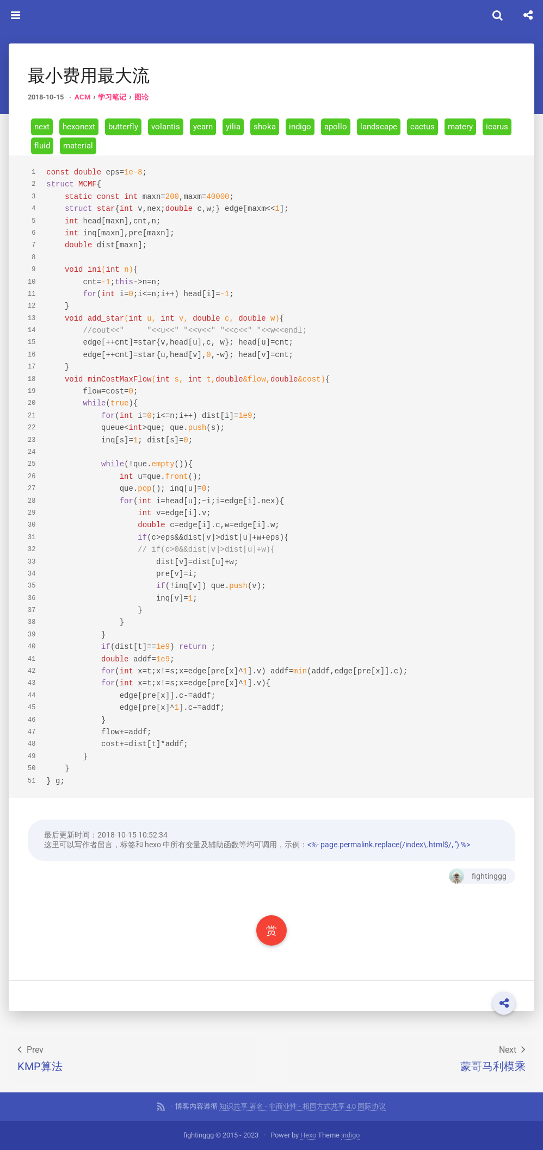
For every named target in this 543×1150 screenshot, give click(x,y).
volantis (165, 127)
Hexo (308, 1135)
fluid (42, 146)
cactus (422, 127)
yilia (233, 127)
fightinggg (478, 876)
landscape (378, 127)
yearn (203, 127)
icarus (497, 127)
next (42, 127)
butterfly (123, 127)
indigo (300, 127)
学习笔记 (112, 97)
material (78, 146)
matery (460, 127)
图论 (141, 97)
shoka (265, 127)
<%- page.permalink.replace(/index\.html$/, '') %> (388, 844)
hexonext (79, 127)
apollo (335, 127)
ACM (82, 97)
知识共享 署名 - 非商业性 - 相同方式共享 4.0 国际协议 (302, 1106)
